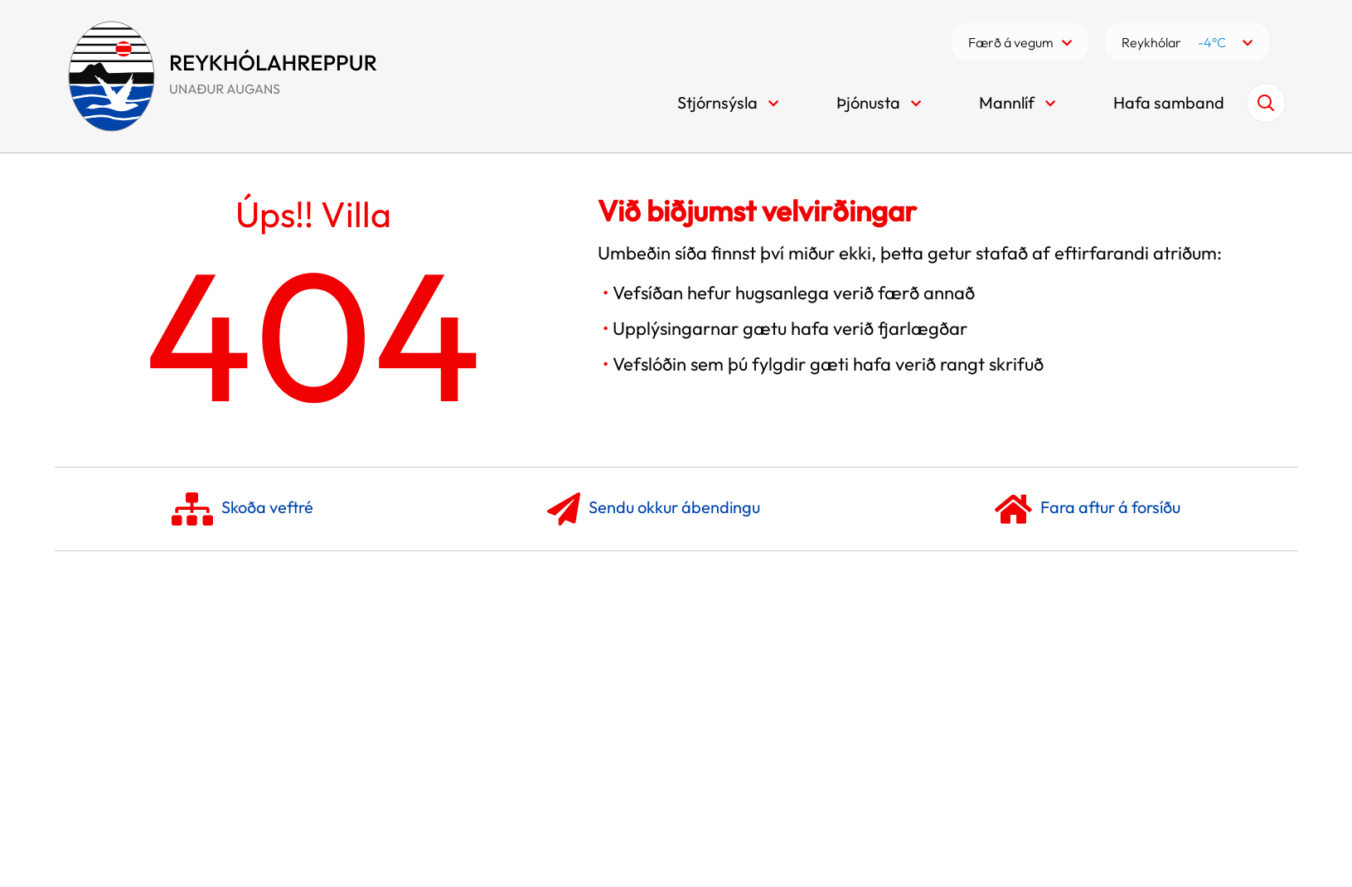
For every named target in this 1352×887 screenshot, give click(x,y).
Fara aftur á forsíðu (1087, 509)
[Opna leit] (1266, 103)
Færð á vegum (1011, 42)
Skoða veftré (242, 509)
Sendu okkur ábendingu (653, 509)
